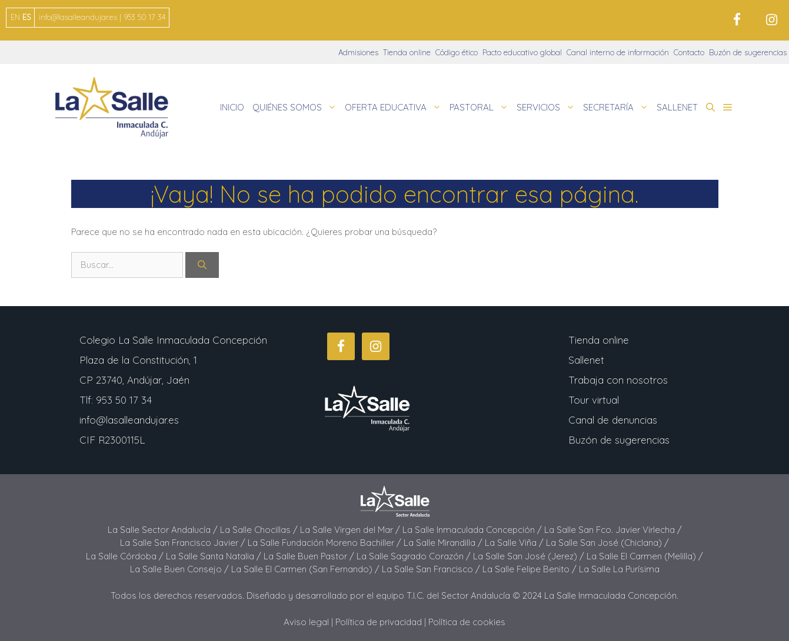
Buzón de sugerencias (748, 52)
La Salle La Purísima (619, 569)
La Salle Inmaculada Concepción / (473, 529)
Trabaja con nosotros (618, 380)
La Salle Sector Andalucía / (164, 529)
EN (15, 17)
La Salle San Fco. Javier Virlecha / (613, 529)
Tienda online (407, 52)
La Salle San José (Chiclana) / (607, 542)
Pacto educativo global (522, 52)
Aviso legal (306, 621)
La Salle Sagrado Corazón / (415, 556)
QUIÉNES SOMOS (296, 107)
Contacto (689, 52)
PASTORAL (481, 107)
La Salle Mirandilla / (444, 542)
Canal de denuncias (612, 420)
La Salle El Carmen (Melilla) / (645, 556)
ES (26, 17)
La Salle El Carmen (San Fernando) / (306, 569)
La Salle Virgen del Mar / (351, 529)
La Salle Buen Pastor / (310, 556)
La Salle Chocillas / (260, 529)
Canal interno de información (618, 52)
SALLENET (677, 107)
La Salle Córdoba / (126, 556)
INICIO (232, 107)
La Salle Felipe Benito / (530, 569)
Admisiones (358, 52)
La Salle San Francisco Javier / (184, 542)
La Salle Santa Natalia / (215, 556)
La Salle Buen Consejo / (180, 569)
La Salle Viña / (515, 542)
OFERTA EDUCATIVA (395, 107)
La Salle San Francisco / (432, 569)
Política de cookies (466, 621)
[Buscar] (202, 265)
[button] (710, 107)
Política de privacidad (378, 621)
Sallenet (586, 360)
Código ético (456, 52)
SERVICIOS (548, 107)
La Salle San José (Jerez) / (530, 556)
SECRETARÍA (617, 107)
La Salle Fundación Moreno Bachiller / (326, 542)
